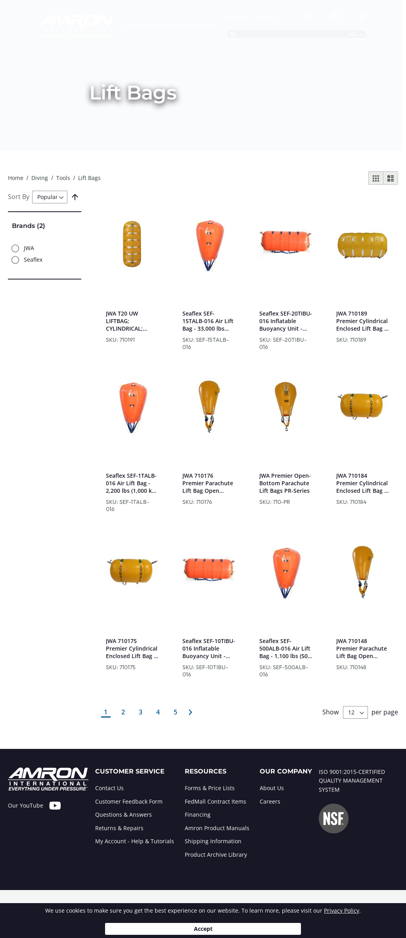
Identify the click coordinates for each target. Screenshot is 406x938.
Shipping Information (213, 841)
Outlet (267, 17)
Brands (237, 17)
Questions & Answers (123, 814)
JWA (29, 248)
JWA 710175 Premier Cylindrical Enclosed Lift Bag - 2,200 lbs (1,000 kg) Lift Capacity (131, 648)
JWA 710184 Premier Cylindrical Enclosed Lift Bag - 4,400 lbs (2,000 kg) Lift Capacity (362, 483)
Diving (40, 178)
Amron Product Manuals (217, 828)
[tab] (134, 815)
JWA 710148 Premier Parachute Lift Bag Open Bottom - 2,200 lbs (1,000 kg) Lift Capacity (361, 648)
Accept (203, 928)
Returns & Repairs (119, 828)
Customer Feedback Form (129, 801)
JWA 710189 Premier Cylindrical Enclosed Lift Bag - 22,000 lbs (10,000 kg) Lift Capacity (362, 321)
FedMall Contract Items (215, 801)
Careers (270, 801)
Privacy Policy (341, 910)
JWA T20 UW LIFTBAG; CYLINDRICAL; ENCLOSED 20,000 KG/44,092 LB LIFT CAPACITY (130, 321)
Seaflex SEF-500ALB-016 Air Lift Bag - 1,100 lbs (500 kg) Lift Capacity (285, 648)
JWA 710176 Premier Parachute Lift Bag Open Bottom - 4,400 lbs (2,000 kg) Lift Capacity (207, 483)
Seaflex (33, 260)
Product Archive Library (216, 854)
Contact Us (109, 788)
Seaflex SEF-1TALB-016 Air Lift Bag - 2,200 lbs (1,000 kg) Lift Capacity (131, 483)
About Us (272, 788)
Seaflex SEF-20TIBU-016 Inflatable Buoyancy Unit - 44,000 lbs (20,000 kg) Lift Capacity (285, 321)
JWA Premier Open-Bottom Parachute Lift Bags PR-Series (285, 483)
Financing (198, 814)
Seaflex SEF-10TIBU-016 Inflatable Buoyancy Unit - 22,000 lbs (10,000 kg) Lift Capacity (208, 648)
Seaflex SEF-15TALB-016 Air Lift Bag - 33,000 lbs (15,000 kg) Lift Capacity (208, 321)
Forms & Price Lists (210, 788)
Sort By (18, 196)
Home (16, 178)
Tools (64, 178)
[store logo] (76, 26)
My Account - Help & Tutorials (134, 841)
